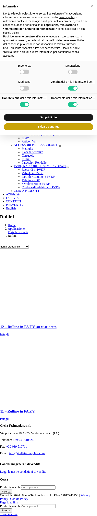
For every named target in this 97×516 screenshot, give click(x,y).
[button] (92, 6)
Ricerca (6, 491)
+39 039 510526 (23, 440)
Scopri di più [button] (48, 117)
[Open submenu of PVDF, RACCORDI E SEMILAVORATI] (67, 167)
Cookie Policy (19, 499)
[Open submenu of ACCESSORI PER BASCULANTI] (60, 146)
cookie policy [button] (11, 32)
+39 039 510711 (16, 446)
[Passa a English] (11, 208)
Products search (10, 487)
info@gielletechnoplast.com (27, 453)
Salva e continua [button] (48, 126)
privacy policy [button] (67, 17)
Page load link (9, 502)
